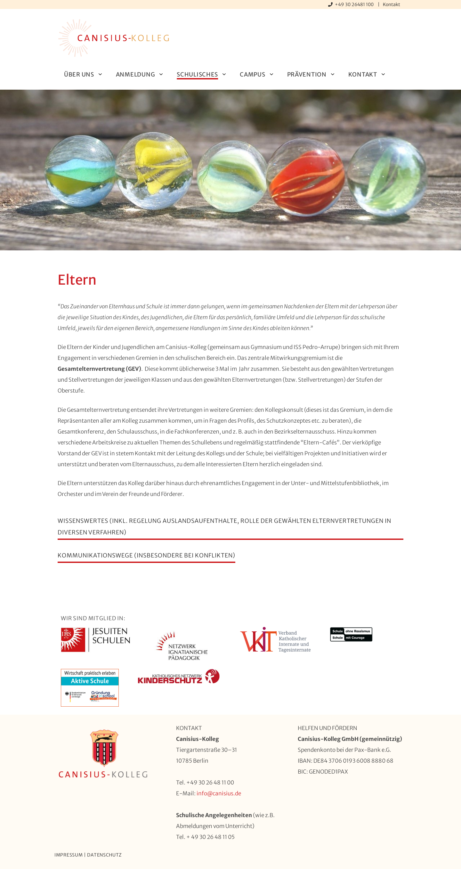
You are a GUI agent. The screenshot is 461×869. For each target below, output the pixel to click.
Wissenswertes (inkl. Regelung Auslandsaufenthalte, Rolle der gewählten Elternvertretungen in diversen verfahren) (224, 526)
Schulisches (205, 74)
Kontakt (391, 4)
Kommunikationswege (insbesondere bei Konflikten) (146, 555)
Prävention (314, 74)
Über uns (86, 74)
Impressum (68, 855)
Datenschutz (104, 855)
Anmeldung (143, 74)
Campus (260, 74)
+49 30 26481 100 (355, 4)
